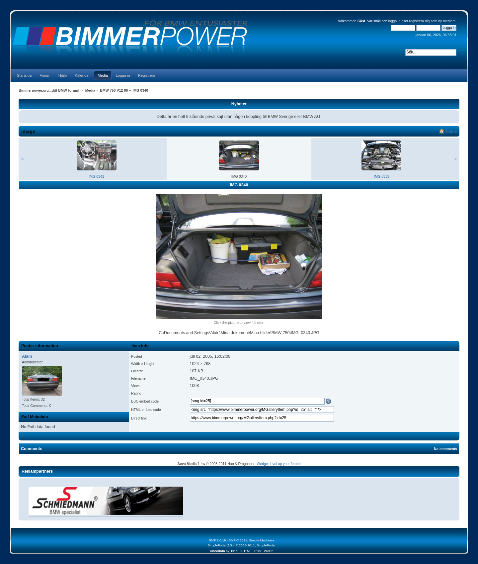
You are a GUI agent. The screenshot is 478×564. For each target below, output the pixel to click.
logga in (394, 21)
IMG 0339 (381, 176)
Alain (27, 356)
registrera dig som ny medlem (432, 21)
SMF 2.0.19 (217, 540)
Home (451, 131)
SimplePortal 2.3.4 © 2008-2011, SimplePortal (241, 545)
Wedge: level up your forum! (278, 464)
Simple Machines (261, 540)
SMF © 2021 (238, 540)
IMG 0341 (96, 176)
